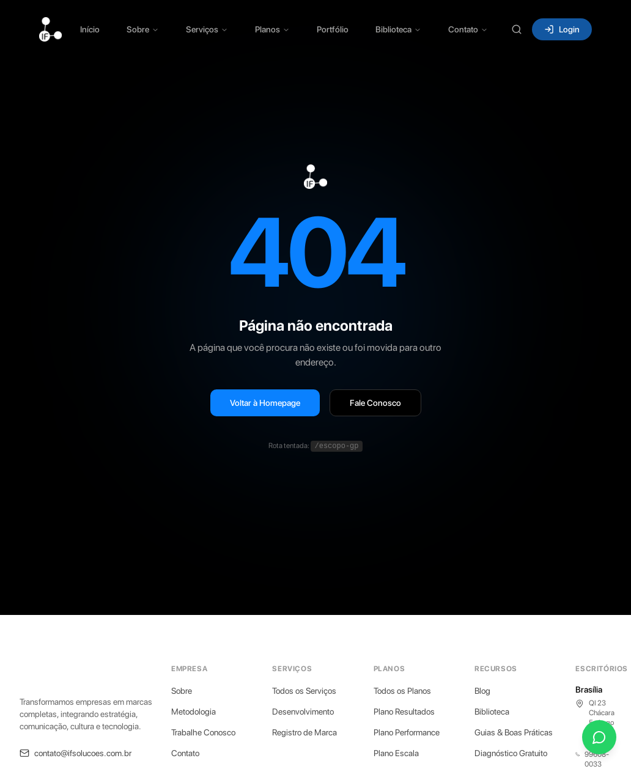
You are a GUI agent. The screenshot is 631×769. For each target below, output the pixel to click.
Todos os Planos (402, 691)
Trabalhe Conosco (203, 732)
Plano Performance (407, 732)
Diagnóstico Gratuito (510, 753)
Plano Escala (396, 753)
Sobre (143, 29)
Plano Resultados (404, 711)
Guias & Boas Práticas (513, 732)
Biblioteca (398, 29)
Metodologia (193, 711)
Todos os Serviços (304, 691)
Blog (482, 691)
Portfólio (333, 29)
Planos (272, 29)
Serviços (207, 29)
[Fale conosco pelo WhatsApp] (599, 737)
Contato (468, 29)
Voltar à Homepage (265, 403)
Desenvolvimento (303, 711)
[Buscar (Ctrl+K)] (516, 29)
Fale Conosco (375, 403)
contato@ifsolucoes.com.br (75, 753)
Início (90, 29)
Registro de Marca (304, 732)
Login (562, 29)
